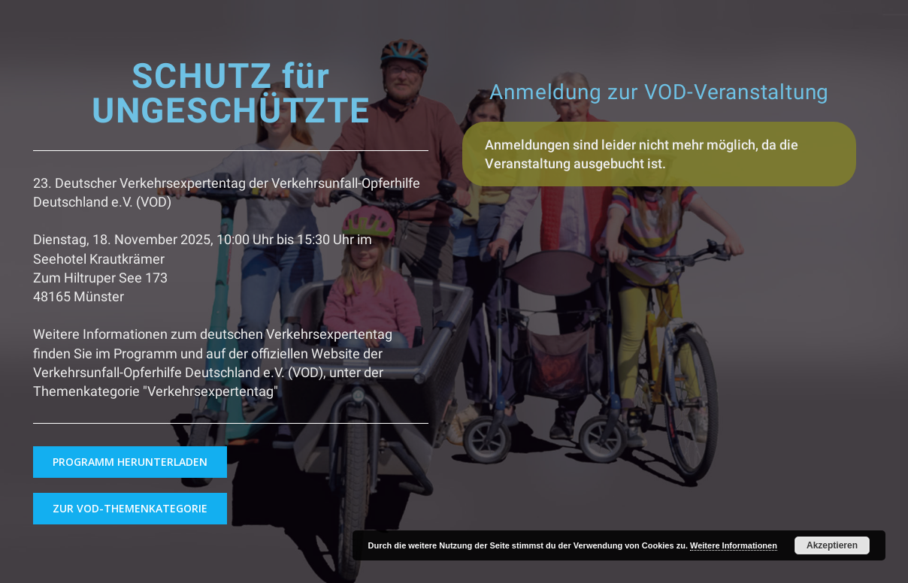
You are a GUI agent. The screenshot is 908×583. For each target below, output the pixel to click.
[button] (130, 462)
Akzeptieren (832, 545)
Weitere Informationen (733, 545)
